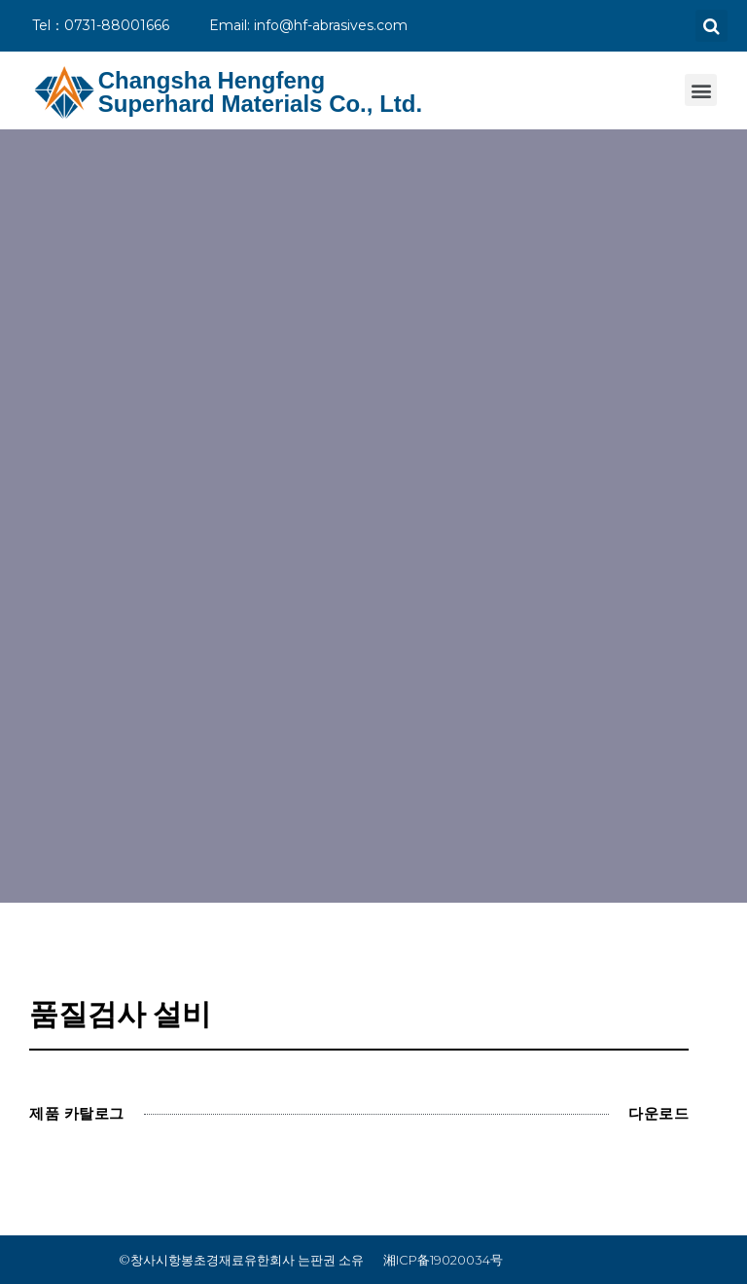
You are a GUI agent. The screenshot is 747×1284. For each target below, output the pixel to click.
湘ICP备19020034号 (443, 1259)
